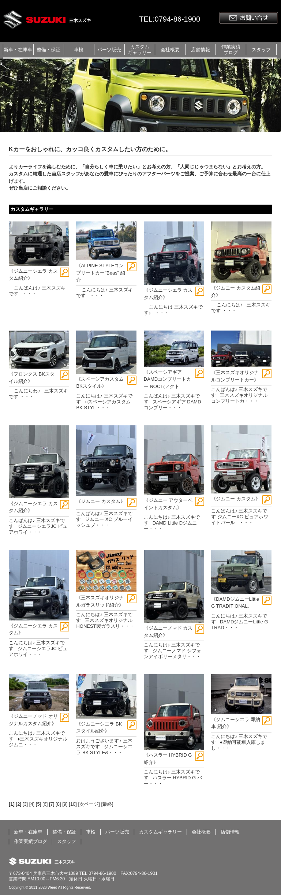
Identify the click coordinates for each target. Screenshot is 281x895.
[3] (25, 804)
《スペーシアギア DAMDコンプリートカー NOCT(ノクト (167, 379)
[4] (31, 804)
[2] (18, 804)
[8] (58, 804)
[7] (51, 804)
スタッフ (261, 49)
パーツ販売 (109, 49)
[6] (45, 804)
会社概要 (170, 49)
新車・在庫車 (18, 49)
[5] (38, 804)
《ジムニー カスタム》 (100, 501)
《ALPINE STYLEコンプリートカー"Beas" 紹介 (100, 273)
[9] (64, 804)
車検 (78, 49)
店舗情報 (200, 49)
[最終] (107, 804)
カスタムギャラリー (139, 49)
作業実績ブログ (230, 49)
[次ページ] (89, 804)
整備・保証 (48, 49)
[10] (73, 804)
